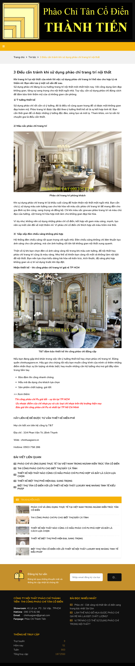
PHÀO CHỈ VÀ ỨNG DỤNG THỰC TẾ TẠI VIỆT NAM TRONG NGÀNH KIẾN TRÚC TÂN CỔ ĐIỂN (68, 463)
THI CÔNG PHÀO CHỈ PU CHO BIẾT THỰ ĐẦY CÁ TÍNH (47, 468)
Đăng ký (117, 577)
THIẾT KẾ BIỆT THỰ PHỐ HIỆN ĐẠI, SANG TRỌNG (45, 481)
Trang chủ (19, 57)
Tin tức (32, 57)
